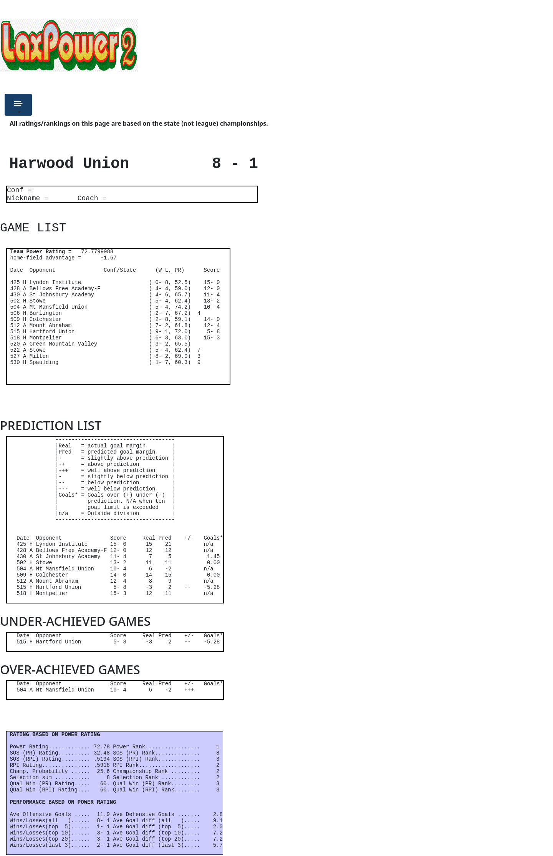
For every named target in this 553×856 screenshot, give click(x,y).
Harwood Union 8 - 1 (129, 164)
